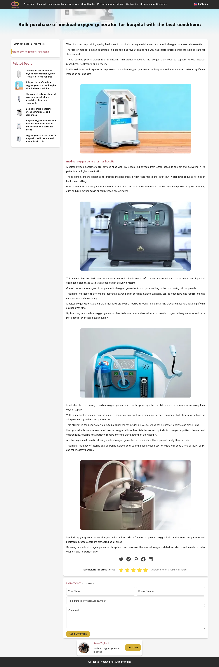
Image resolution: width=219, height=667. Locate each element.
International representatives (64, 4)
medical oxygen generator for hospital (30, 52)
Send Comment (78, 634)
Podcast (41, 4)
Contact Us (132, 4)
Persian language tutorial (110, 4)
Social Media (88, 4)
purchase (133, 647)
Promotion (28, 4)
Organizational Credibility (153, 4)
